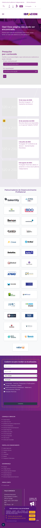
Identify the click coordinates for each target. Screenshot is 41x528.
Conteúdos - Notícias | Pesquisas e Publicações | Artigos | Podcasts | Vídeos (20, 384)
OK (5, 76)
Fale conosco (9, 491)
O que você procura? (10, 61)
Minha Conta (6, 485)
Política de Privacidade (8, 439)
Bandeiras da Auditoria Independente (11, 423)
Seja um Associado (7, 435)
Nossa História (6, 419)
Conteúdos (5, 454)
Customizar (32, 512)
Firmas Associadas (7, 433)
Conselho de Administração (9, 470)
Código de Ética (7, 468)
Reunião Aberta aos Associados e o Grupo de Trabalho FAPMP (28, 123)
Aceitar (32, 519)
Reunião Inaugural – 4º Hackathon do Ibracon (26, 102)
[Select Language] (30, 6)
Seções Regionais (7, 429)
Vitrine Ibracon (31, 2)
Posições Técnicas (10, 391)
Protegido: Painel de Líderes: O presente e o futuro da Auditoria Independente (29, 166)
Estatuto (5, 466)
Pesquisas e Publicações (8, 458)
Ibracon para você (7, 448)
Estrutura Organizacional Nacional (11, 427)
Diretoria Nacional (7, 472)
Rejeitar (32, 515)
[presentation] (16, 397)
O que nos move (7, 421)
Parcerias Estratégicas (8, 425)
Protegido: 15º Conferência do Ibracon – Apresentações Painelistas (28, 145)
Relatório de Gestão (7, 431)
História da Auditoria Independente (13, 2)
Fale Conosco (6, 437)
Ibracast (5, 456)
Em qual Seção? (8, 68)
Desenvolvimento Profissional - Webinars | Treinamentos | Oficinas (18, 388)
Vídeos (4, 452)
